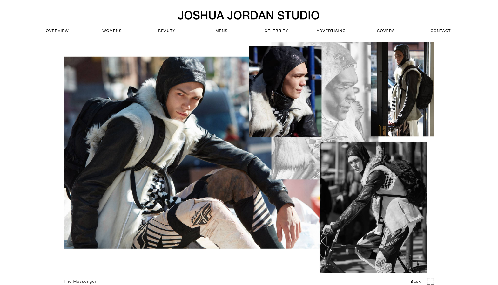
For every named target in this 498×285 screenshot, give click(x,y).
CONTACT (441, 31)
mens (221, 31)
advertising (331, 31)
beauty (166, 31)
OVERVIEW (57, 31)
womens (112, 31)
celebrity (276, 31)
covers (386, 31)
